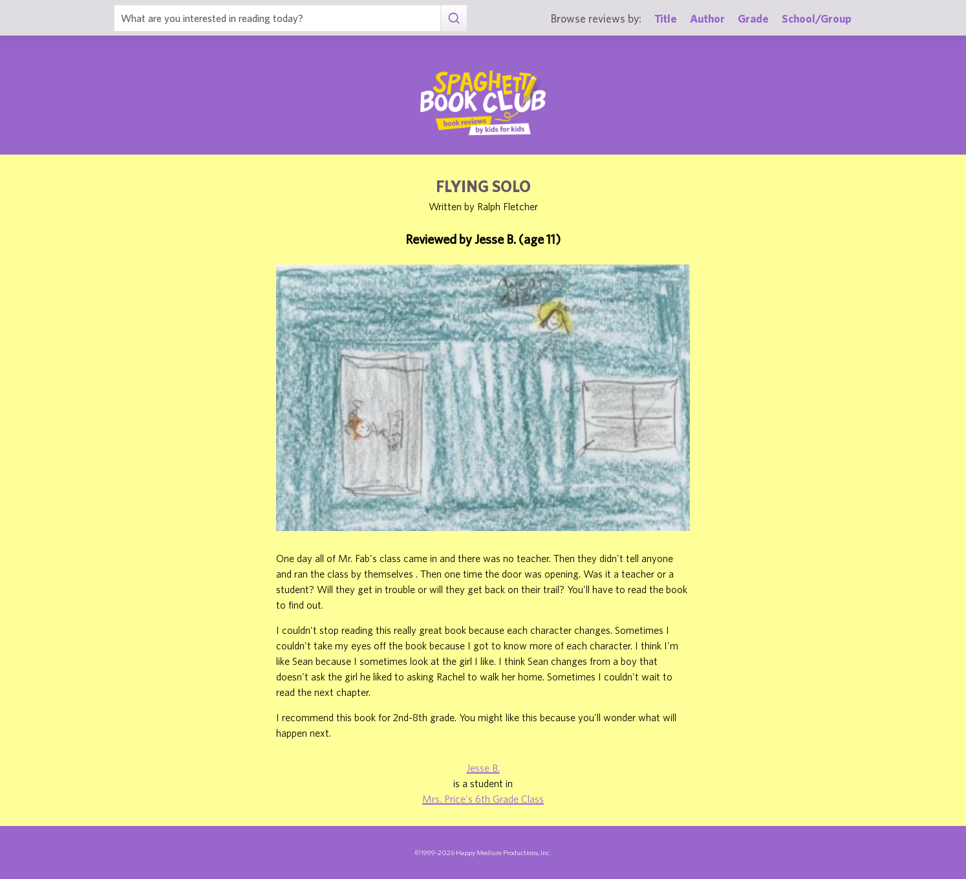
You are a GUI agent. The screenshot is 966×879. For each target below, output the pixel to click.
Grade (753, 18)
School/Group (817, 18)
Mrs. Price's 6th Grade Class (483, 799)
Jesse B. (483, 768)
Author (707, 18)
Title (665, 18)
